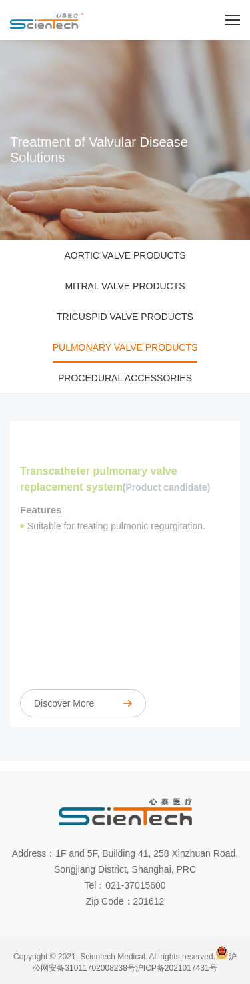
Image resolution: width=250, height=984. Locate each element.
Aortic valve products (124, 255)
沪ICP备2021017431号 (176, 968)
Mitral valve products (125, 286)
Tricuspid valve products (125, 316)
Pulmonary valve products (125, 347)
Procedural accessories (125, 378)
